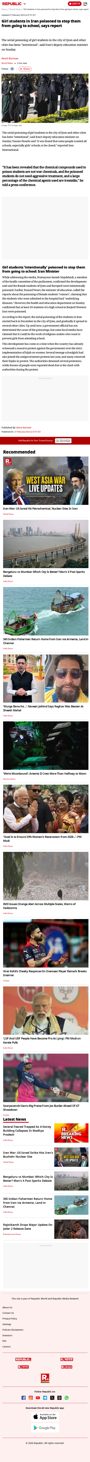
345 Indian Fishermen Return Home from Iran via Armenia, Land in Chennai (45, 641)
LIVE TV (74, 3)
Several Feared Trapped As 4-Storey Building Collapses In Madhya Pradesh (27, 1131)
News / (5, 9)
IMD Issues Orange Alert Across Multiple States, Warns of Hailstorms (39, 906)
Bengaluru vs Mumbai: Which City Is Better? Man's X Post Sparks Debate (44, 574)
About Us (7, 1307)
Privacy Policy (9, 1318)
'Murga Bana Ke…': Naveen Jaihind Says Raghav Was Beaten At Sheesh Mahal (43, 708)
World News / (16, 9)
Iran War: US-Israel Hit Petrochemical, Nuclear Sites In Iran (40, 509)
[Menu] (85, 4)
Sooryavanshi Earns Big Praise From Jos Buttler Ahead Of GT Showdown (41, 1108)
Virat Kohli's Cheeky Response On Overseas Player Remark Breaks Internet (45, 973)
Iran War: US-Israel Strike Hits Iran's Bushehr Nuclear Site (28, 1155)
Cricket (6, 981)
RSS (4, 1341)
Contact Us (8, 1313)
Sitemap (6, 1324)
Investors (7, 1335)
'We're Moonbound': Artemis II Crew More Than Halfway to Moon (44, 774)
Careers (6, 1346)
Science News (9, 779)
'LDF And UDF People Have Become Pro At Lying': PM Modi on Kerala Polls (42, 1040)
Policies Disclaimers (12, 1330)
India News (8, 581)
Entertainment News (12, 1234)
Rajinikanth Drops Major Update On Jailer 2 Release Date (27, 1227)
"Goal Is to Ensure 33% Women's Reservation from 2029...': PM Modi (42, 839)
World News (7, 63)
